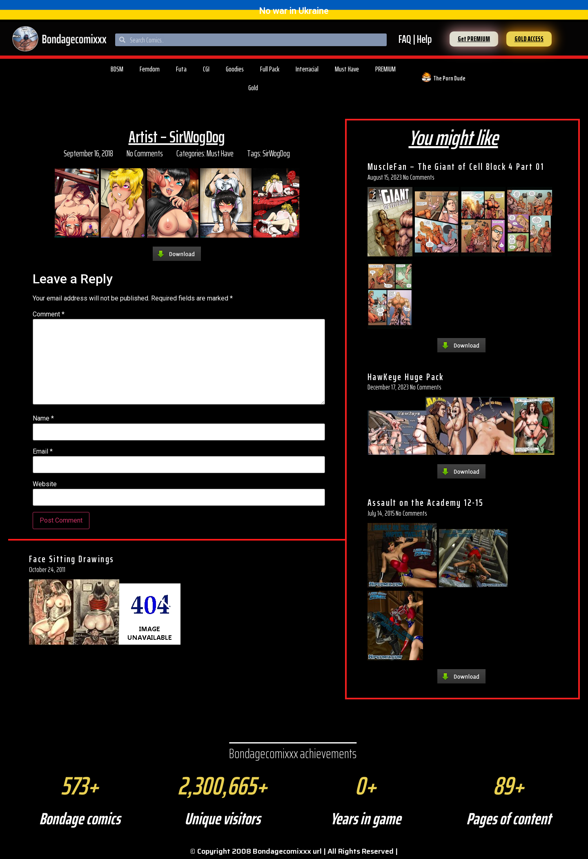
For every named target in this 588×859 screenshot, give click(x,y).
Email (43, 451)
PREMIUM (385, 69)
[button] (474, 39)
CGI (206, 69)
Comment (49, 314)
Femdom (150, 69)
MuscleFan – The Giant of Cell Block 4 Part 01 (456, 166)
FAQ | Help (415, 39)
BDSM (117, 69)
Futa (181, 69)
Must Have (347, 69)
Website (45, 484)
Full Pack (269, 69)
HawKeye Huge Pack (406, 376)
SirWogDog (276, 153)
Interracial (307, 69)
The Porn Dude (449, 78)
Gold (253, 87)
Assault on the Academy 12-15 (425, 502)
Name (43, 418)
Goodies (235, 69)
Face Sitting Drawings (71, 559)
